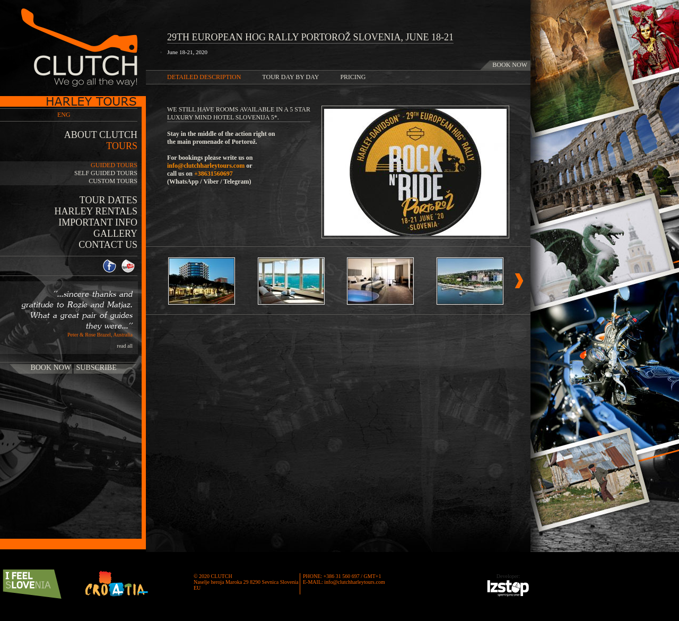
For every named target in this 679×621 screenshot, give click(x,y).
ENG (64, 114)
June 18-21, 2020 (187, 52)
